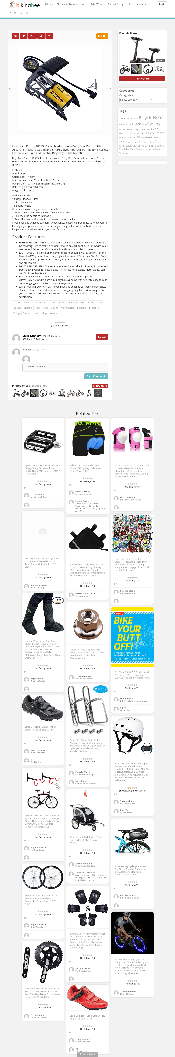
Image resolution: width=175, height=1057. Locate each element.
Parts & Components (121, 4)
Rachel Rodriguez (84, 863)
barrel (53, 302)
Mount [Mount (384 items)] (133, 137)
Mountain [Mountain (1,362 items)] (144, 137)
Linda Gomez (127, 698)
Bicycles (73, 302)
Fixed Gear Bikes (83, 678)
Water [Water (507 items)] (133, 149)
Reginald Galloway (85, 593)
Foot (45, 307)
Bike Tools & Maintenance (133, 701)
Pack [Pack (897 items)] (122, 142)
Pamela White (82, 772)
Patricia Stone (82, 491)
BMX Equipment (128, 803)
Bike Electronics (128, 593)
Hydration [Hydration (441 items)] (140, 133)
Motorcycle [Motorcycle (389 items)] (124, 137)
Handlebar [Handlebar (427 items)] (124, 133)
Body (91, 302)
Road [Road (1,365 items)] (159, 141)
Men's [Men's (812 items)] (160, 133)
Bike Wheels (37, 927)
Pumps (26, 313)
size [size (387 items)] (147, 146)
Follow (102, 337)
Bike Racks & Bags (84, 774)
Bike (83, 302)
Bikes (49, 4)
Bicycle (62, 302)
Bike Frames (81, 596)
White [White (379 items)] (159, 149)
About (141, 4)
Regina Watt (37, 678)
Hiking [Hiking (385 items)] (132, 133)
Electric (28, 307)
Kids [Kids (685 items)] (148, 133)
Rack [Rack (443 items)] (152, 142)
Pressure (94, 307)
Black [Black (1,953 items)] (136, 123)
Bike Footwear (38, 681)
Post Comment (96, 376)
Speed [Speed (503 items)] (152, 145)
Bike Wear (98, 4)
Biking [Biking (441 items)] (128, 124)
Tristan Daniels (83, 676)
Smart (36, 313)
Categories (126, 95)
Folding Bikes (37, 850)
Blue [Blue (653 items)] (144, 124)
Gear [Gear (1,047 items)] (154, 129)
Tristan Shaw (37, 494)
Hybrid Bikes (126, 994)
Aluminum (41, 302)
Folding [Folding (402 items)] (134, 129)
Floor (37, 307)
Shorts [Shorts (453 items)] (141, 145)
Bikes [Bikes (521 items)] (122, 124)
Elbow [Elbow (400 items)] (122, 129)
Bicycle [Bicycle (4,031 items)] (145, 117)
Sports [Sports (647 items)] (160, 145)
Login (162, 4)
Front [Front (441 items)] (148, 129)
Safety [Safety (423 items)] (129, 146)
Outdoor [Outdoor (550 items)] (157, 137)
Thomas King (127, 801)
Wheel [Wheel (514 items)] (152, 149)
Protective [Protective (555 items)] (144, 142)
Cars (99, 302)
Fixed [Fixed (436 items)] (127, 129)
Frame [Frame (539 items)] (142, 129)
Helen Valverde (127, 497)
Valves (53, 313)
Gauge (54, 307)
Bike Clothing (37, 587)
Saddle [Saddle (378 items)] (122, 146)
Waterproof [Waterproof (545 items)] (142, 149)
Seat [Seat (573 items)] (135, 145)
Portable (81, 307)
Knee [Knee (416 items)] (153, 133)
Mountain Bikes (39, 497)
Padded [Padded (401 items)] (129, 142)
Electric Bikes (38, 385)
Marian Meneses (39, 585)
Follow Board (100, 385)
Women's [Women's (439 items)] (123, 153)
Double (17, 307)
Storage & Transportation (72, 4)
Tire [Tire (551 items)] (121, 149)
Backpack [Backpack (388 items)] (134, 118)
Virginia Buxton (39, 847)
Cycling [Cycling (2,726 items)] (153, 124)
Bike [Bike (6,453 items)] (158, 117)
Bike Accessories (83, 494)
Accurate (28, 302)
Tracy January (82, 1039)
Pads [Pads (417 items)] (136, 142)
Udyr (44, 313)
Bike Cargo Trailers (85, 866)
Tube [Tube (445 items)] (126, 149)
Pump (16, 313)
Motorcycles (67, 307)
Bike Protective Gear (130, 499)
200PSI (17, 302)
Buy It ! (102, 36)
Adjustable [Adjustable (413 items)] (124, 118)
